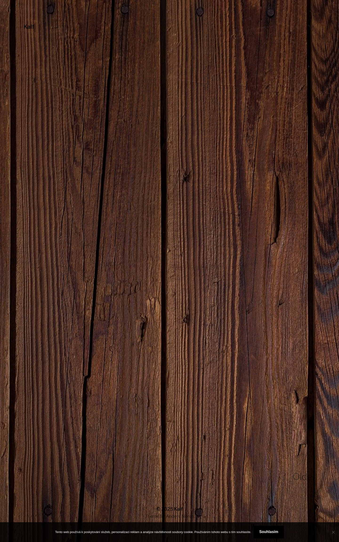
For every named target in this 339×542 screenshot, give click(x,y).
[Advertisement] (169, 139)
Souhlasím (268, 532)
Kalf (29, 26)
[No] (333, 532)
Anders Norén (180, 516)
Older (304, 476)
